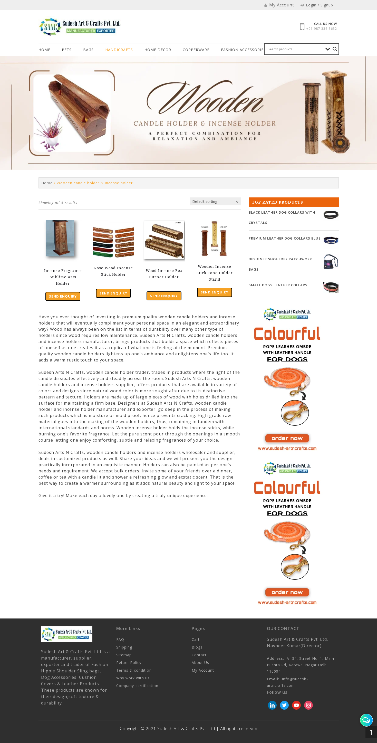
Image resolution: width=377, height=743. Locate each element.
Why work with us (133, 677)
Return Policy (128, 662)
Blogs (197, 647)
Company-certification (137, 685)
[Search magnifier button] (335, 49)
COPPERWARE (196, 49)
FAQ (120, 639)
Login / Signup (317, 5)
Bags (88, 49)
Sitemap (124, 654)
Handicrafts (119, 49)
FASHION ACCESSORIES (243, 49)
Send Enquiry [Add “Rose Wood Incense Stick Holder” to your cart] (113, 293)
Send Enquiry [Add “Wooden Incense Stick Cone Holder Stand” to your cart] (214, 292)
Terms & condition (134, 670)
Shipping (124, 647)
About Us (200, 662)
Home (44, 49)
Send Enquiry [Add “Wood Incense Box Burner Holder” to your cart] (164, 295)
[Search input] (295, 49)
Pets (67, 49)
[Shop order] (215, 201)
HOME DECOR (157, 49)
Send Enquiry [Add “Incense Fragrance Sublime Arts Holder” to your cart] (63, 296)
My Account (203, 670)
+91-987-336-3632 (321, 28)
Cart (196, 639)
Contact (199, 654)
